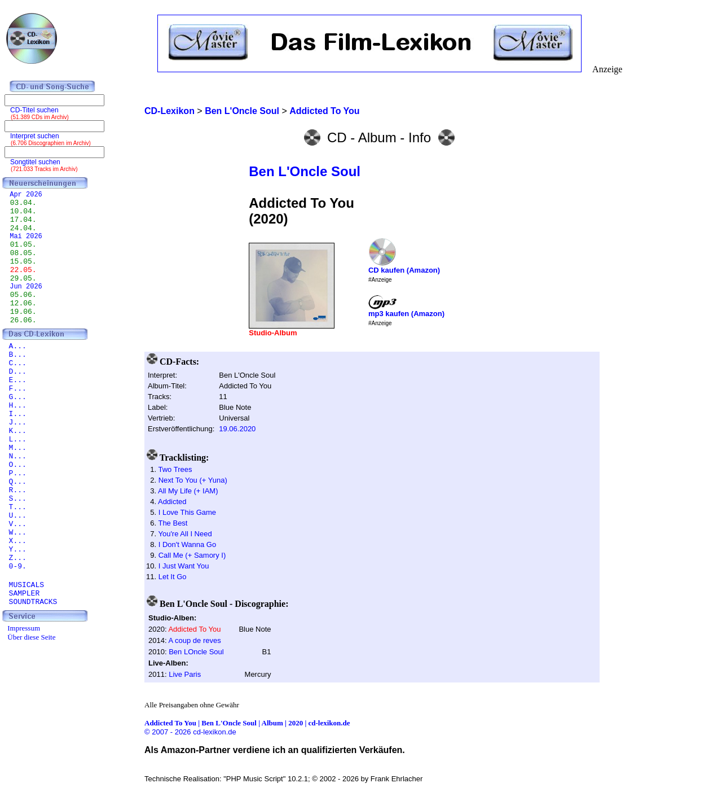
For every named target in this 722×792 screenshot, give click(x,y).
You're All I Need (185, 534)
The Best (172, 523)
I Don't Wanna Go (187, 544)
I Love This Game (187, 512)
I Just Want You (184, 566)
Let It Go (173, 576)
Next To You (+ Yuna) (193, 480)
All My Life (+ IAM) (188, 491)
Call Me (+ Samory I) (192, 555)
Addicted (172, 501)
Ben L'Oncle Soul (304, 171)
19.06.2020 (237, 429)
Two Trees (175, 469)
